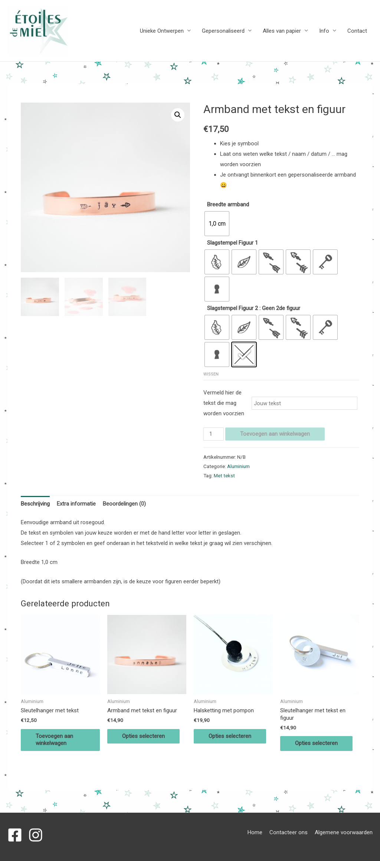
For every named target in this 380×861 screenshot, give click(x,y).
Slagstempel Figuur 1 (232, 242)
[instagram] (38, 835)
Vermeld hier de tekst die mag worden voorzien (223, 403)
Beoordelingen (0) (124, 503)
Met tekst (224, 475)
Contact (357, 31)
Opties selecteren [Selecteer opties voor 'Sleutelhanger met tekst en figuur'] (316, 743)
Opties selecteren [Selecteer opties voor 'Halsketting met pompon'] (230, 736)
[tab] (35, 504)
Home (255, 832)
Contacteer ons (288, 832)
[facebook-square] (17, 835)
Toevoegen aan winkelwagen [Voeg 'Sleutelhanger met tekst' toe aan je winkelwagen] (54, 740)
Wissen (211, 374)
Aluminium (238, 466)
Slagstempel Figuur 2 (232, 308)
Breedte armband (228, 204)
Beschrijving (35, 503)
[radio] (217, 224)
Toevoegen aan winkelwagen (275, 433)
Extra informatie (76, 503)
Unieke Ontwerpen (162, 31)
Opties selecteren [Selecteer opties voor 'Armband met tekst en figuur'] (143, 736)
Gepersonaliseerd (223, 31)
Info (324, 31)
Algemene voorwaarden (344, 832)
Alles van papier (282, 31)
